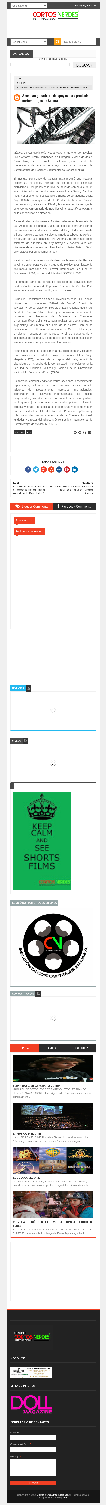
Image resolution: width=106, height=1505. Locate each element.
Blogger (62, 59)
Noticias (21, 83)
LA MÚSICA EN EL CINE (27, 1134)
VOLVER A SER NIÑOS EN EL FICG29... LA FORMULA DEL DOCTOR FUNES (52, 1224)
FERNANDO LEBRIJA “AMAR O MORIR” (36, 1086)
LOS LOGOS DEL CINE (26, 1178)
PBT (65, 1497)
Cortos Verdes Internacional (52, 1495)
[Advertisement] (53, 653)
